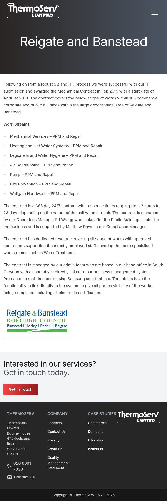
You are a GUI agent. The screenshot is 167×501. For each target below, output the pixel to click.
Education (96, 440)
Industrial (95, 449)
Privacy (53, 440)
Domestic (95, 431)
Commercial (97, 423)
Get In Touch (21, 389)
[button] (155, 12)
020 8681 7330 (19, 466)
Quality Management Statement (58, 462)
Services (54, 423)
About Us (55, 449)
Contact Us (21, 477)
